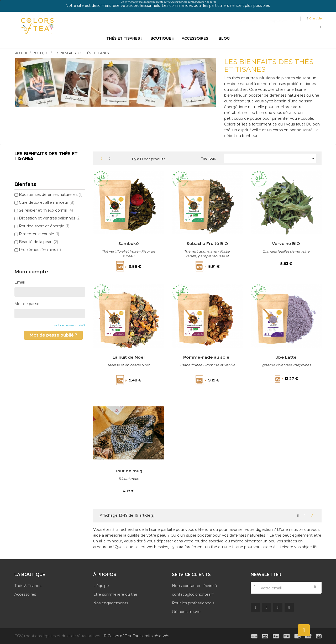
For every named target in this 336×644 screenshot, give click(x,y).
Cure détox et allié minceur (46, 202)
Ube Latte (286, 357)
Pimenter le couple (39, 234)
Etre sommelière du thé (115, 594)
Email (19, 282)
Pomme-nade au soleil (207, 357)
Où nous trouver (187, 611)
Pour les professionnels (193, 603)
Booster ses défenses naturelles (50, 194)
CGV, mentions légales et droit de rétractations (57, 635)
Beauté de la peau (38, 241)
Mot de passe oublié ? (69, 325)
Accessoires (25, 594)
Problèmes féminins (40, 249)
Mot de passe (26, 303)
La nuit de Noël (128, 357)
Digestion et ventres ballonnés (50, 218)
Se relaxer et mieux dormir (46, 210)
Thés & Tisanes (27, 585)
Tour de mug (129, 471)
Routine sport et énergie (44, 226)
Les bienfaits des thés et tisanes (46, 156)
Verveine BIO (286, 243)
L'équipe (101, 585)
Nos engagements (110, 603)
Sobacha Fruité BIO (207, 243)
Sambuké (128, 243)
